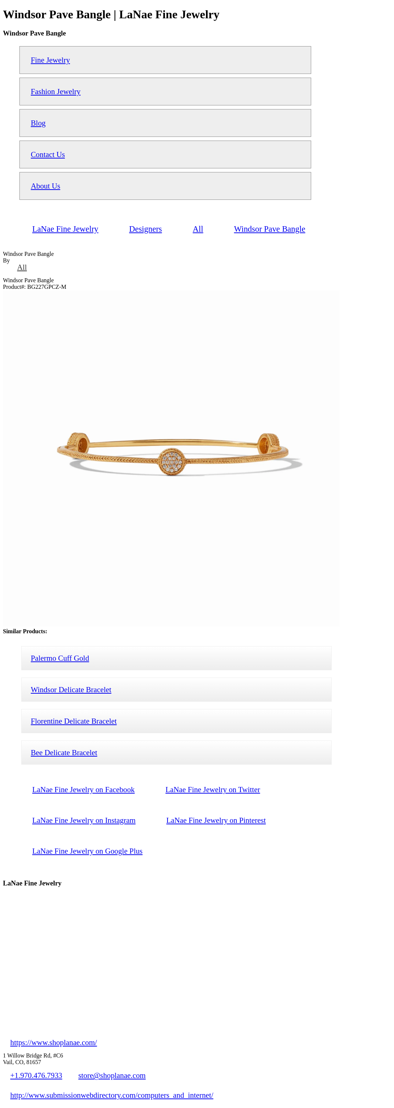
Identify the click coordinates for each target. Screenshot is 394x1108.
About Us (45, 186)
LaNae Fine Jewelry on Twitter (213, 789)
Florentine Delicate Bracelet (74, 721)
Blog (38, 123)
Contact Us (48, 154)
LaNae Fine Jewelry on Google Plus (87, 851)
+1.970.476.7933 (36, 1075)
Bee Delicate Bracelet (64, 752)
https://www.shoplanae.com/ (53, 1042)
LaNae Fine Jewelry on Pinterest (216, 820)
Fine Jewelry (50, 60)
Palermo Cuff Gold (60, 658)
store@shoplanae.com (112, 1075)
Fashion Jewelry (56, 91)
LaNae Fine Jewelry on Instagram (84, 820)
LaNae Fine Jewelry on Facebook (83, 789)
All (22, 267)
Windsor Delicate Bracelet (71, 689)
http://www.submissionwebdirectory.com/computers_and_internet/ (111, 1095)
